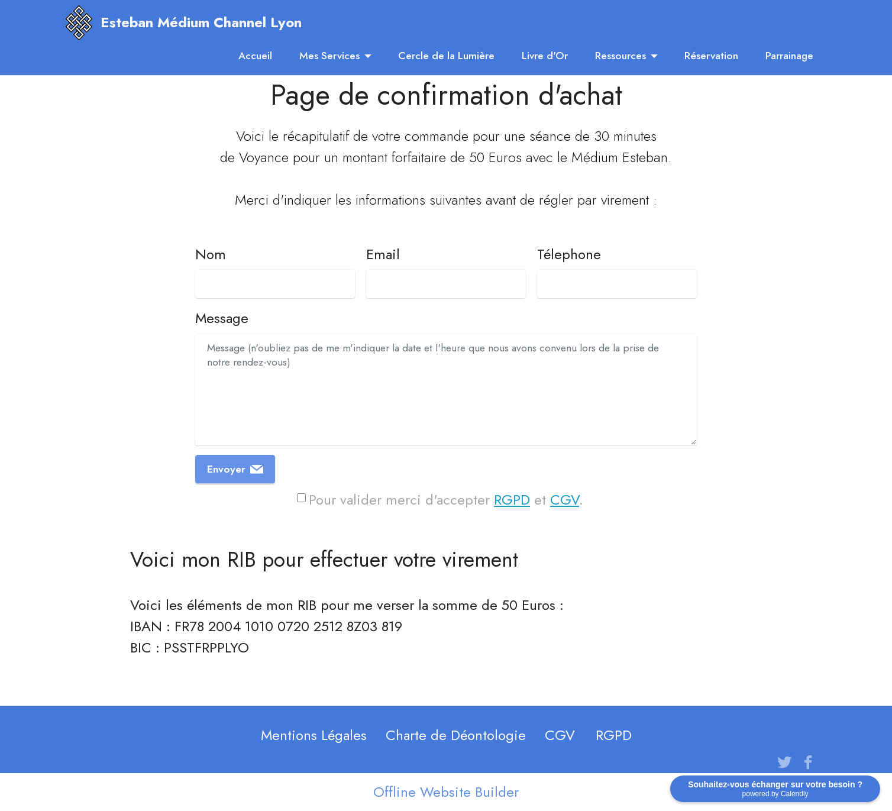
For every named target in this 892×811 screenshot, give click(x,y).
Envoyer (235, 469)
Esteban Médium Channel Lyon (201, 22)
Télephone (569, 254)
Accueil (255, 55)
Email (383, 254)
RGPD (512, 499)
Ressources (620, 55)
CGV (564, 499)
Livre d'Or (545, 55)
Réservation (711, 55)
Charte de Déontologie (456, 735)
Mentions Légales (314, 735)
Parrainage (789, 55)
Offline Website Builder (446, 792)
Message (221, 318)
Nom (210, 254)
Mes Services (329, 55)
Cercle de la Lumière (446, 55)
